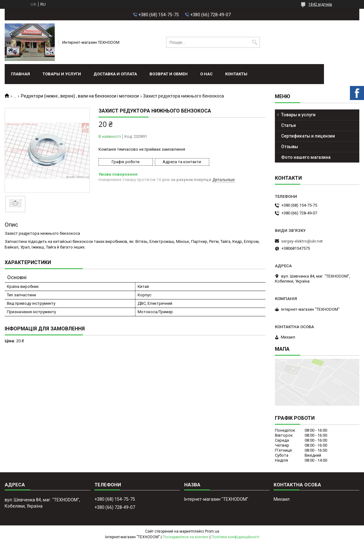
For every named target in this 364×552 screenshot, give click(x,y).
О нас (206, 74)
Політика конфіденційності (235, 537)
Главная (20, 74)
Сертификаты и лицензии (308, 135)
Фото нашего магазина (306, 157)
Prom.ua (212, 531)
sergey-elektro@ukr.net (302, 241)
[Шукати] (254, 42)
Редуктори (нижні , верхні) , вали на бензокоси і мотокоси (80, 95)
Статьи (288, 125)
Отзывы (289, 146)
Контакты (236, 74)
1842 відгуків (320, 4)
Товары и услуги (62, 74)
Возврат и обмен (168, 74)
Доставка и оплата (115, 74)
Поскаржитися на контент (186, 537)
